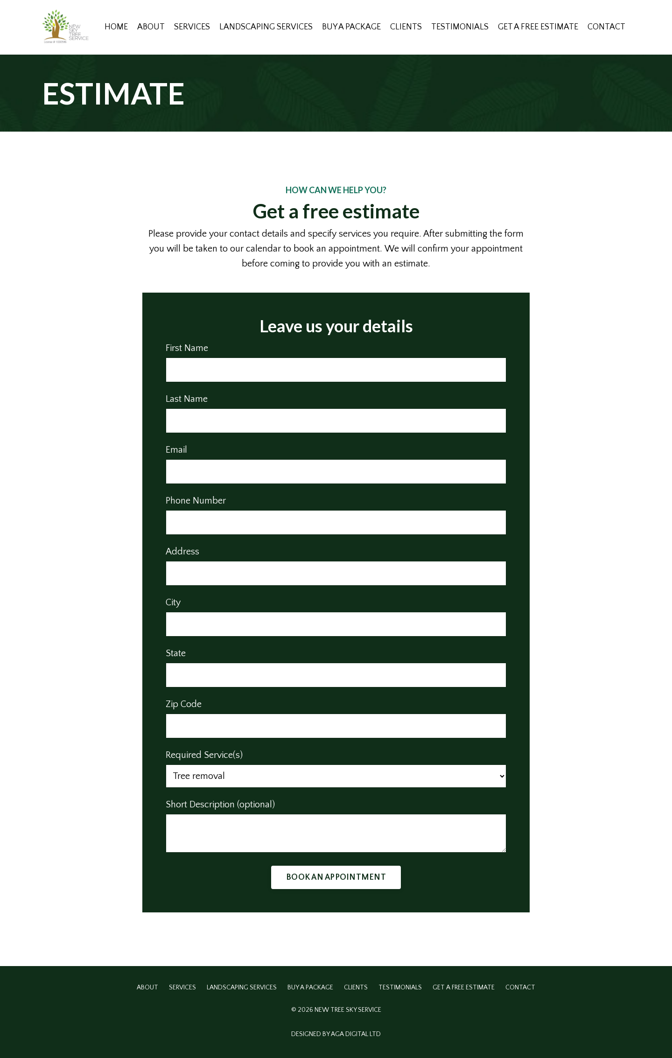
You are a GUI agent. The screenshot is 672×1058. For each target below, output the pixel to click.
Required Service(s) (204, 755)
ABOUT (151, 27)
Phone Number (196, 501)
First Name (187, 348)
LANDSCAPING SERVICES (266, 27)
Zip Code (184, 704)
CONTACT (606, 27)
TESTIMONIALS (460, 27)
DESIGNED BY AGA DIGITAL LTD (336, 1034)
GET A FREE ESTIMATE (538, 27)
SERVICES (192, 27)
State (176, 653)
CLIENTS (406, 27)
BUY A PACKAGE (351, 27)
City (173, 602)
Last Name (187, 399)
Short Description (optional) (220, 804)
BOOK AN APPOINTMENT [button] (336, 877)
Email (176, 450)
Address (182, 552)
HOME (116, 27)
